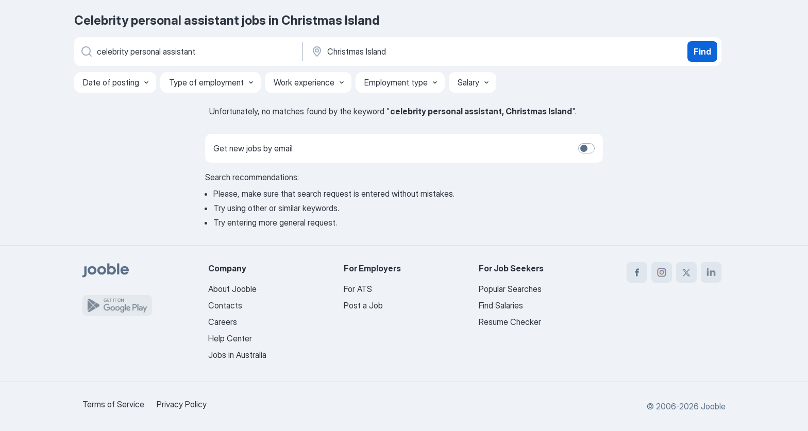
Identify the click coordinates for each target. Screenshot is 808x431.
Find (702, 51)
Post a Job (363, 305)
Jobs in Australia (237, 355)
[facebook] (637, 272)
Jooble (713, 406)
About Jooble (232, 289)
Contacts (225, 305)
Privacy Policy (182, 404)
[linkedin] (711, 272)
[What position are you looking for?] (187, 51)
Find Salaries (501, 305)
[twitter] (686, 272)
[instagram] (661, 272)
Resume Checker (510, 322)
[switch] (586, 148)
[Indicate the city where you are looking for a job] (418, 51)
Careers (222, 322)
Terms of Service (113, 404)
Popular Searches (510, 289)
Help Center (230, 338)
